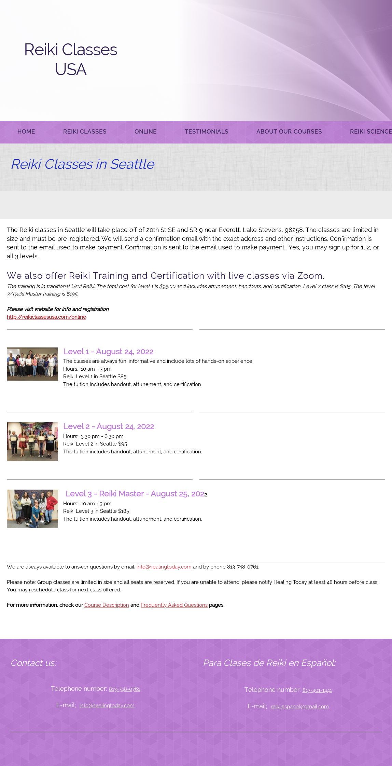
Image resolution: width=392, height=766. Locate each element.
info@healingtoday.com (164, 567)
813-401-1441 (317, 690)
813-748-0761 (124, 689)
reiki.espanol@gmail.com (300, 706)
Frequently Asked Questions (174, 605)
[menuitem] (26, 132)
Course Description (106, 605)
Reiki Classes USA (70, 59)
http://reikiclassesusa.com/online (46, 317)
